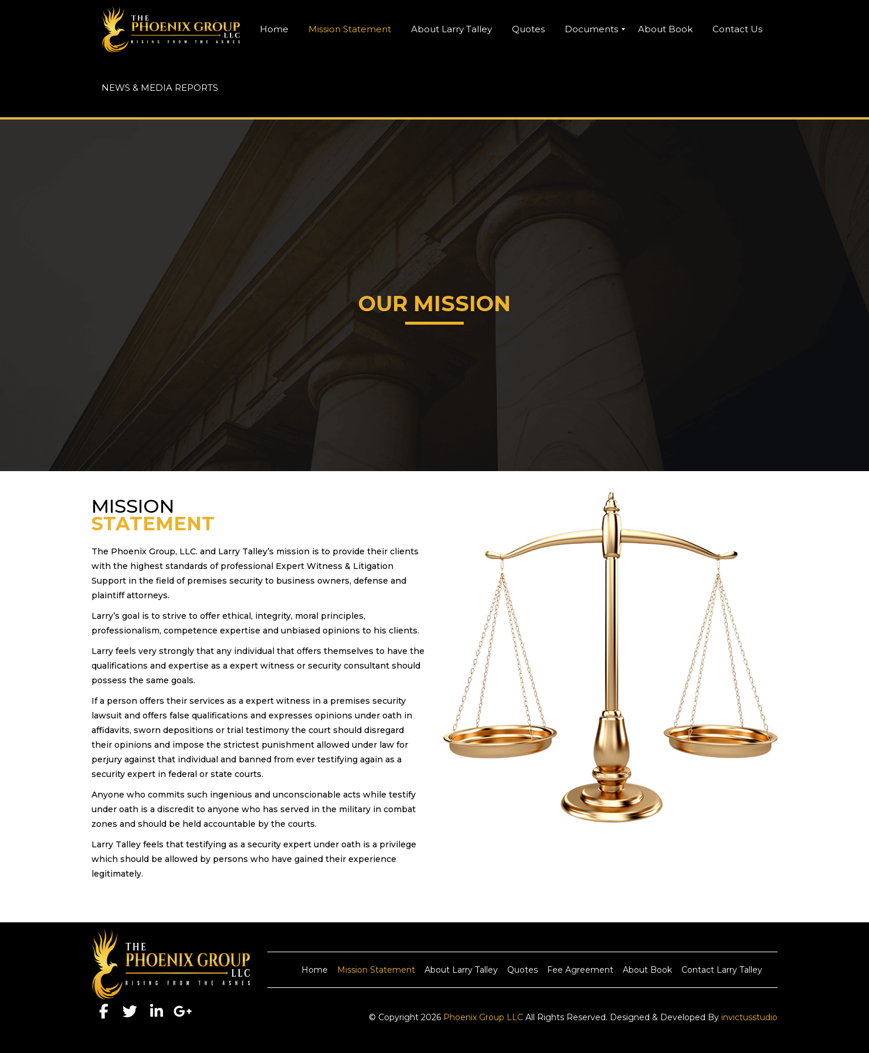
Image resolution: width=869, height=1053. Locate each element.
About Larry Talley (461, 970)
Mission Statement (376, 970)
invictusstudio (749, 1017)
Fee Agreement (580, 970)
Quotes (522, 970)
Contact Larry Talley (721, 970)
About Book (647, 970)
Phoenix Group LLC (483, 1017)
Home (314, 970)
